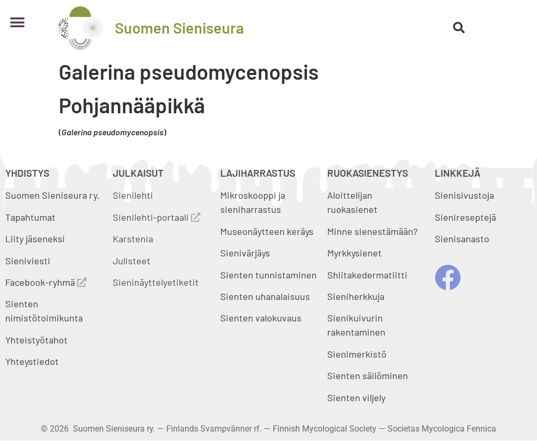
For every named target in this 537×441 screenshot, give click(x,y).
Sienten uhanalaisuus (265, 296)
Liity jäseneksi (35, 238)
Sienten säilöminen (367, 375)
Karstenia (133, 238)
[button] (17, 22)
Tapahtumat (30, 217)
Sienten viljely (356, 397)
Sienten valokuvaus (261, 318)
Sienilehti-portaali (156, 217)
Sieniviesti (28, 260)
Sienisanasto (462, 238)
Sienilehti (133, 195)
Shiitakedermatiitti (367, 275)
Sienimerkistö (356, 354)
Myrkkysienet (354, 253)
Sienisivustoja (464, 195)
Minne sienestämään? (372, 231)
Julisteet (132, 260)
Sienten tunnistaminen (268, 275)
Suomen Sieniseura (179, 27)
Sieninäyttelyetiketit (156, 282)
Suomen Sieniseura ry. (52, 195)
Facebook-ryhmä (46, 282)
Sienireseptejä (465, 217)
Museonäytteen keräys (267, 231)
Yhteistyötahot (36, 340)
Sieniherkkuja (355, 296)
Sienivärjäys (245, 253)
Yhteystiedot (32, 361)
